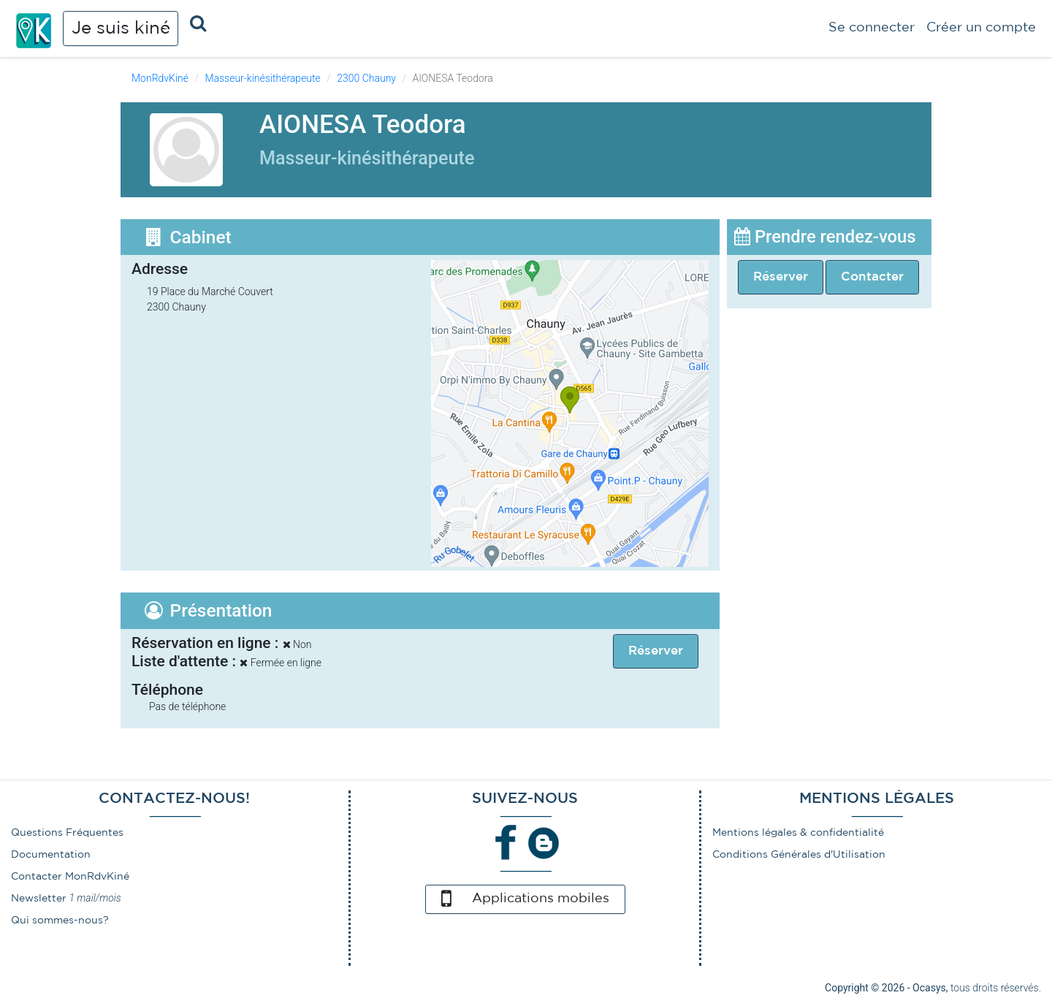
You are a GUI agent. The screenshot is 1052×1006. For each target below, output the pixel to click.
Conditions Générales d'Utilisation (798, 854)
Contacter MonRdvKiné (70, 876)
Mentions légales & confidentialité (798, 832)
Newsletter (38, 898)
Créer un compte (981, 28)
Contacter (872, 277)
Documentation (51, 854)
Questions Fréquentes (67, 832)
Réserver (780, 277)
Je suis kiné (121, 28)
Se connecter (871, 28)
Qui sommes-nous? (60, 920)
